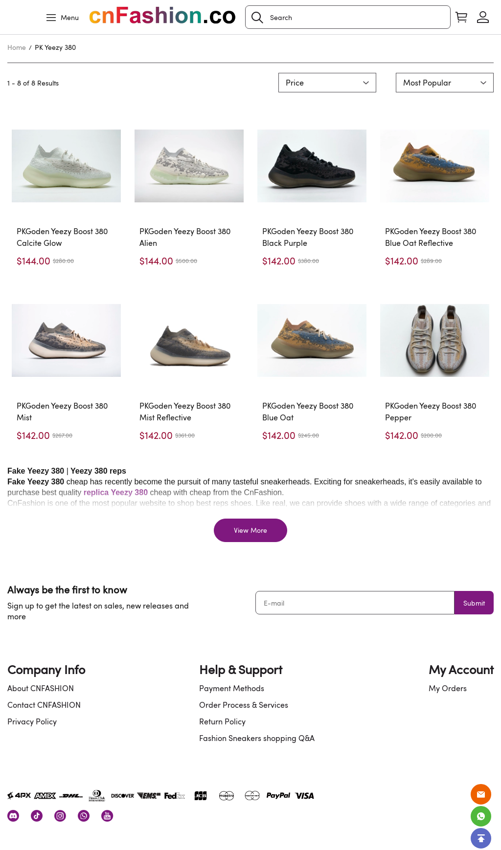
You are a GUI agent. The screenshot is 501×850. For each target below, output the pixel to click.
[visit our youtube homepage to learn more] (107, 816)
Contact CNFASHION (44, 704)
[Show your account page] (483, 17)
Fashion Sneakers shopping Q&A (257, 738)
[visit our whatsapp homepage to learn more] (84, 816)
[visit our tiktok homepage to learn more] (37, 816)
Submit (474, 603)
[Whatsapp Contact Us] (481, 816)
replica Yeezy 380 (116, 492)
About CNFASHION (40, 688)
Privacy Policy (32, 721)
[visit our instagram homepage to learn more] (60, 816)
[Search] (348, 17)
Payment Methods (231, 688)
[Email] (481, 794)
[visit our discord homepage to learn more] (13, 816)
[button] (257, 17)
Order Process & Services (243, 704)
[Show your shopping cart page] (461, 17)
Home (16, 47)
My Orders (448, 688)
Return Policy (222, 721)
